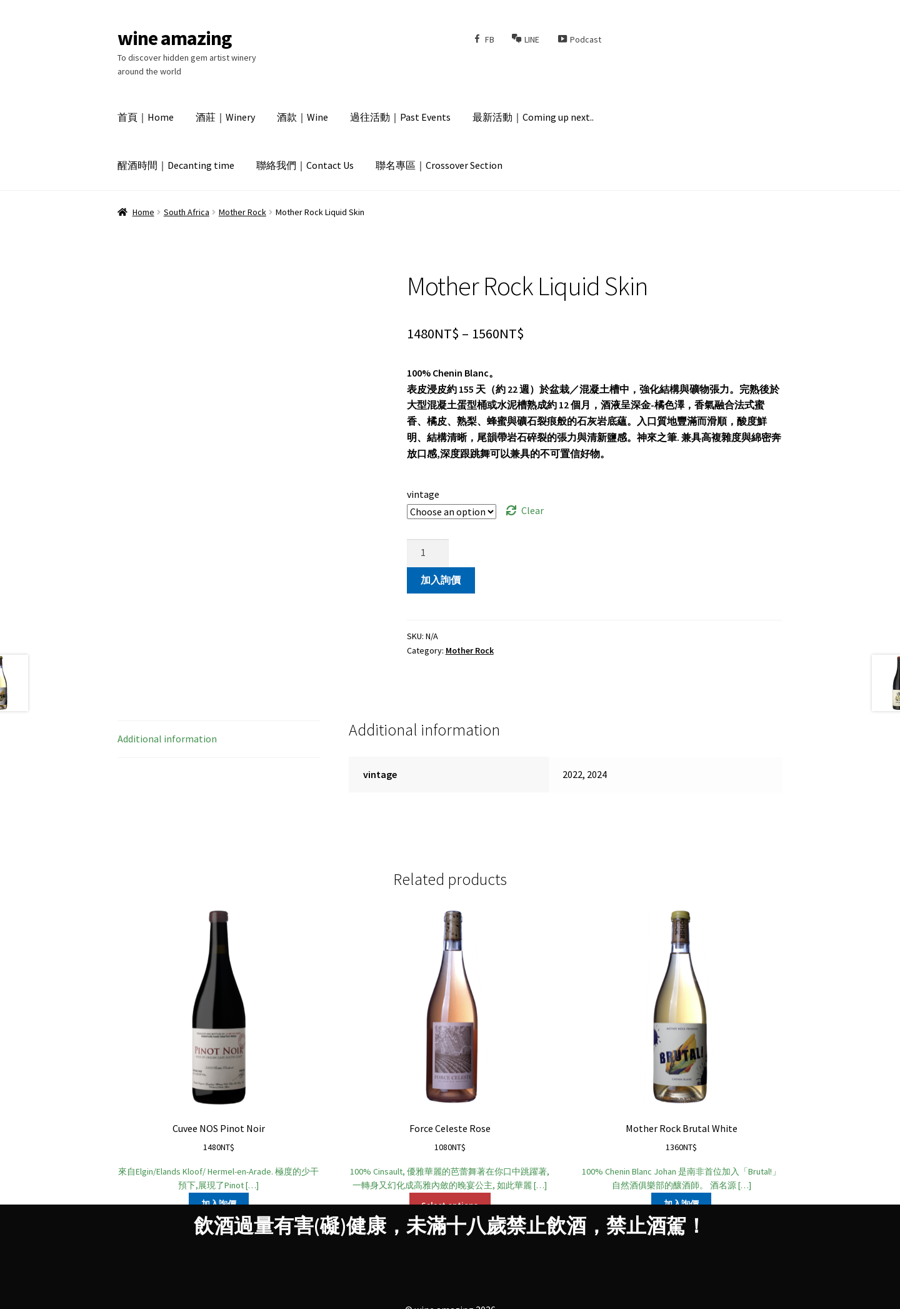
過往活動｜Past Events (400, 117)
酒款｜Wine (302, 117)
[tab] (219, 739)
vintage (423, 494)
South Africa (186, 212)
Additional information (167, 738)
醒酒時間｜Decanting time (176, 165)
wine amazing (174, 38)
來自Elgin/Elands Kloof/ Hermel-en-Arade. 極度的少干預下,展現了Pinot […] (219, 1048)
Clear (532, 510)
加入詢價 (441, 580)
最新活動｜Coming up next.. (533, 117)
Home (143, 212)
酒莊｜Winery (225, 117)
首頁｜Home (146, 117)
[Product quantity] (428, 553)
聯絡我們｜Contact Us (305, 165)
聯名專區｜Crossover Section (439, 165)
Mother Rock (242, 212)
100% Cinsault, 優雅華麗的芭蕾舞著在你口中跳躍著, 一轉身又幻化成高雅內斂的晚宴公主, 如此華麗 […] (450, 1048)
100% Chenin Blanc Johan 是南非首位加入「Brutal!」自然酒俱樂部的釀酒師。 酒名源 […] (681, 1048)
